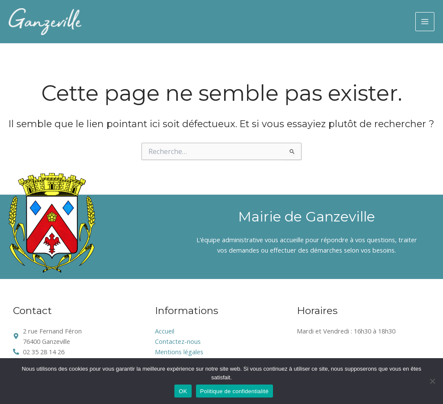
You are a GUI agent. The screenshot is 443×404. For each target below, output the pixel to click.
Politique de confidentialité (234, 391)
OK (183, 391)
